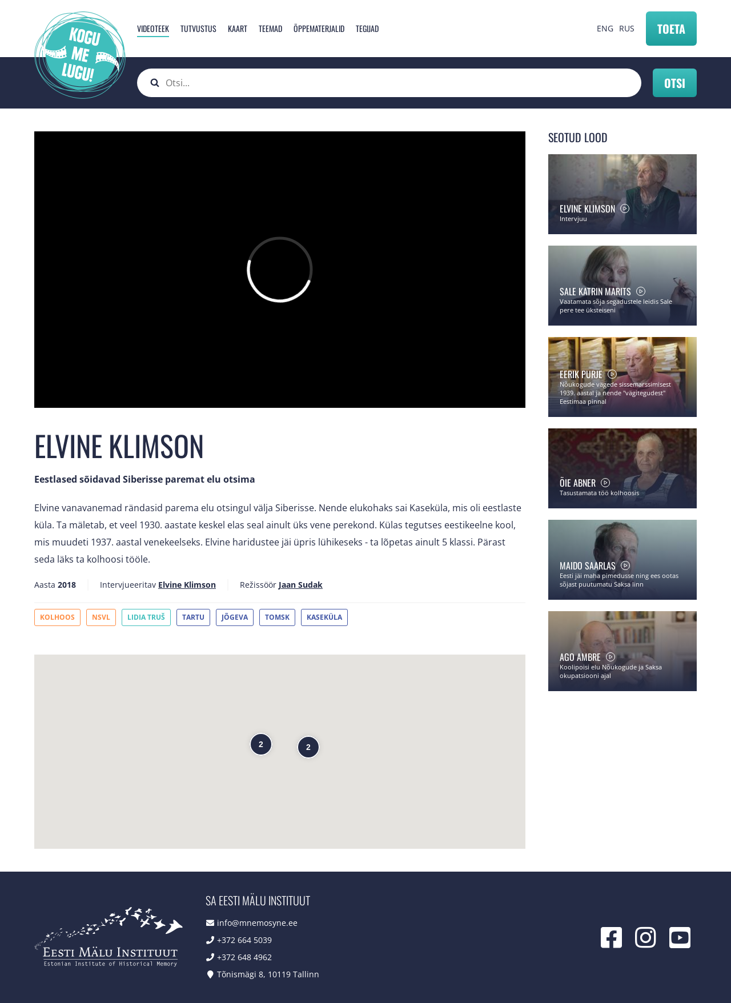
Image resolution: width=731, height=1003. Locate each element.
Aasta (44, 584)
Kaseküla (324, 617)
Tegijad (367, 28)
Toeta (671, 28)
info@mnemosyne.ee (257, 922)
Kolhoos (57, 617)
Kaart (237, 28)
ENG (605, 28)
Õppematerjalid (319, 28)
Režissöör (258, 584)
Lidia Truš (146, 617)
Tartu (193, 617)
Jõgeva (235, 617)
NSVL (101, 617)
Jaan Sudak (301, 584)
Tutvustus (198, 28)
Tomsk (277, 617)
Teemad (270, 28)
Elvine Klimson (187, 584)
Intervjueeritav (128, 584)
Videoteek (153, 28)
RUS (626, 28)
